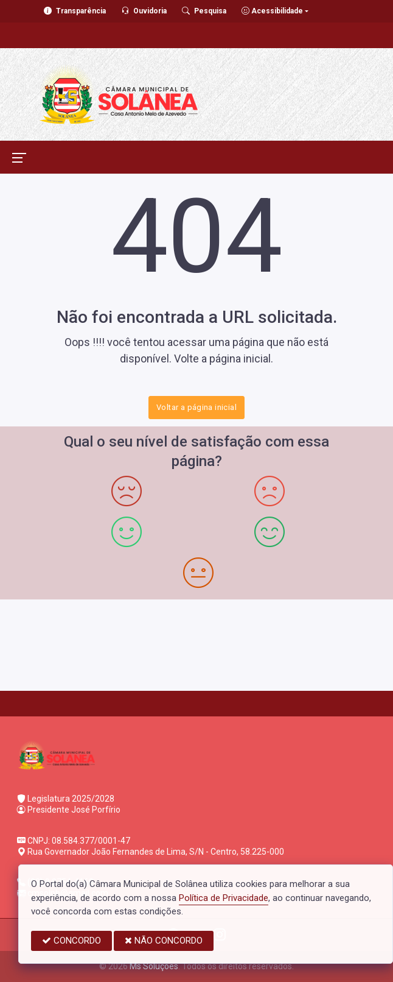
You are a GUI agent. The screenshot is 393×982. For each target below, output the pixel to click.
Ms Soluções (154, 966)
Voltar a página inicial (196, 407)
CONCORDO (71, 940)
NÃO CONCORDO (164, 940)
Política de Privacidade (223, 897)
